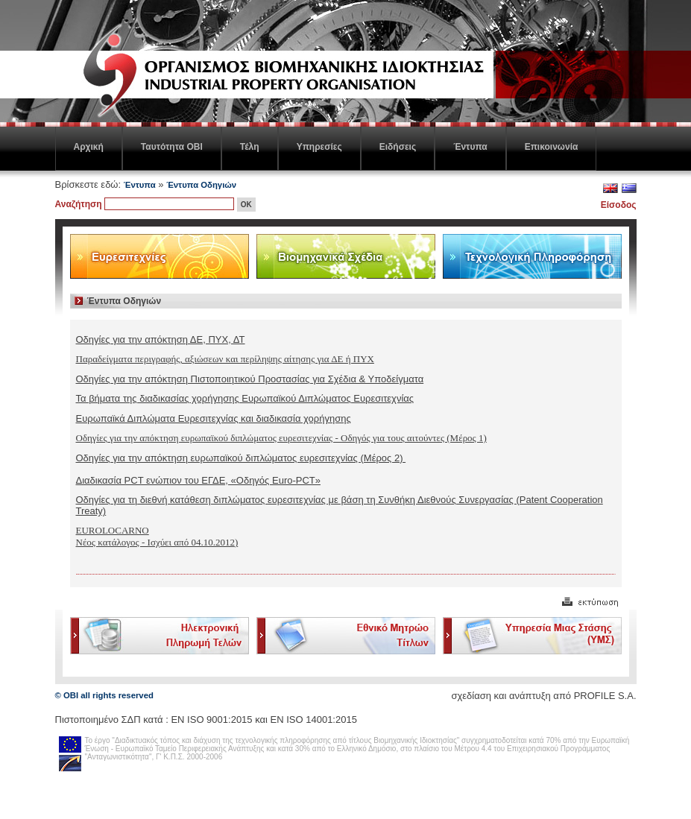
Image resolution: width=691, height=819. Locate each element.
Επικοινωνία (551, 147)
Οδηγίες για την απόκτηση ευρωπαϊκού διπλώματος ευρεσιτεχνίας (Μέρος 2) (241, 458)
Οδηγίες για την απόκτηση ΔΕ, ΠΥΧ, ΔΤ (160, 339)
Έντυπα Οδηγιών (201, 184)
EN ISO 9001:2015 (211, 719)
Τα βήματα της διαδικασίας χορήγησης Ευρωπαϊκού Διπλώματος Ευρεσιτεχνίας (245, 398)
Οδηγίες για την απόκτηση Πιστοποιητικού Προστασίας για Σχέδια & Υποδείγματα (250, 379)
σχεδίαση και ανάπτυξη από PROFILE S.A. (543, 695)
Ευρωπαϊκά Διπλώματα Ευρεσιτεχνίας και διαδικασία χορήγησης (213, 418)
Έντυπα (470, 147)
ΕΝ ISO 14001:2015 (314, 719)
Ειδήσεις (397, 147)
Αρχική (89, 147)
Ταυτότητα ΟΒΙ (172, 147)
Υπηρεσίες (319, 147)
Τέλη (249, 147)
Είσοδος (619, 205)
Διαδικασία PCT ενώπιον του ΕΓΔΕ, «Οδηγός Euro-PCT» (198, 480)
